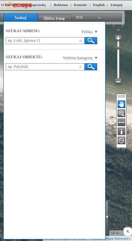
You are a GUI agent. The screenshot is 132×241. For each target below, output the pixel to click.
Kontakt (80, 5)
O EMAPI (9, 5)
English (99, 5)
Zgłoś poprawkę (33, 5)
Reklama (61, 5)
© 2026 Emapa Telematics (110, 238)
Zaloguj (116, 5)
